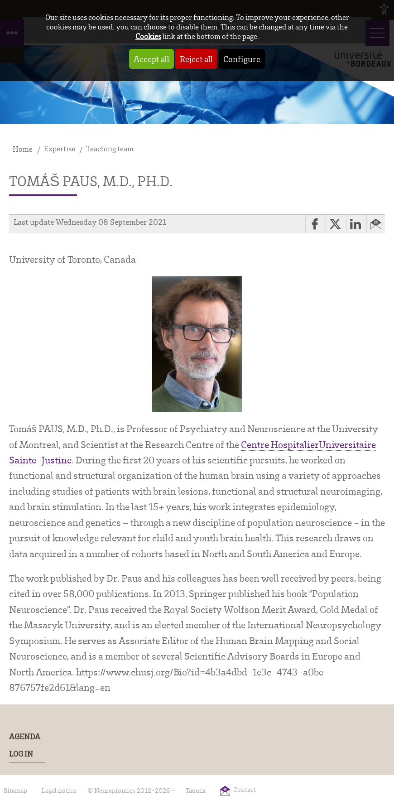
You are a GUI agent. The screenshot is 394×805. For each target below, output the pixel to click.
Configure (241, 58)
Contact (244, 789)
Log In (21, 753)
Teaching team (110, 148)
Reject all (196, 58)
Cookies (148, 36)
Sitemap (15, 790)
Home (23, 149)
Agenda (24, 736)
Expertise (59, 148)
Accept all (151, 58)
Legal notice (59, 790)
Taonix (196, 790)
